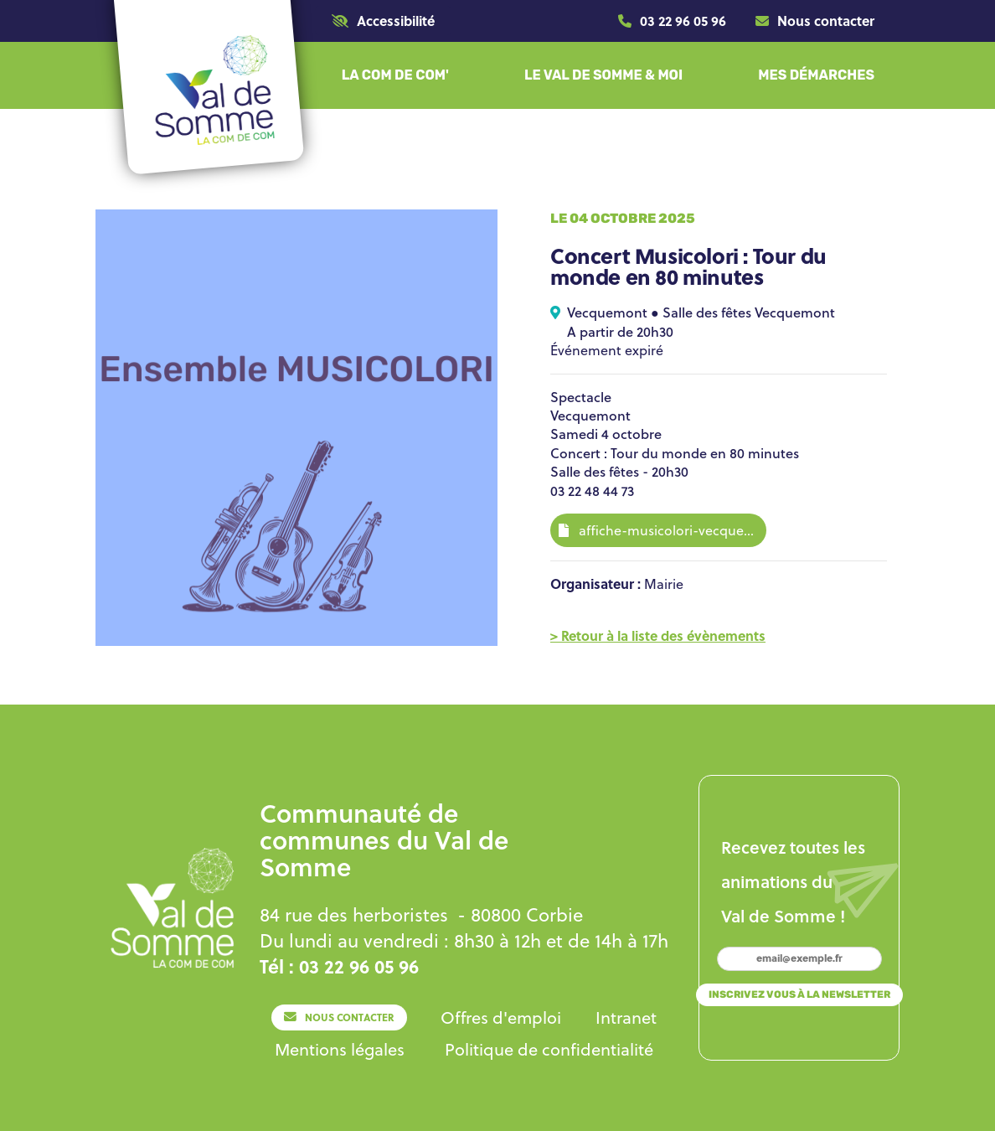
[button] (383, 20)
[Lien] (672, 21)
